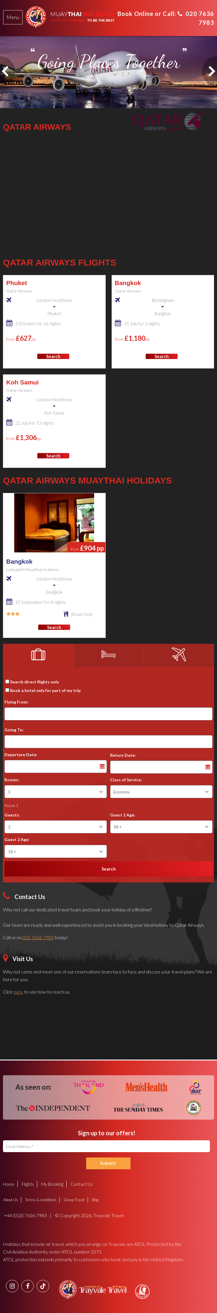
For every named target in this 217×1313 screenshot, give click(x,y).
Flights (28, 1183)
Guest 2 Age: (17, 839)
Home (9, 1183)
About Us (10, 1199)
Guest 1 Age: (122, 814)
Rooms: (11, 779)
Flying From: (16, 701)
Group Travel (74, 1199)
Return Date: (123, 755)
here (18, 992)
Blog (95, 1199)
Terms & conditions (41, 1199)
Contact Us (81, 1183)
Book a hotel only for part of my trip (45, 690)
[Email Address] (106, 1146)
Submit (108, 1163)
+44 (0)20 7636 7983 (25, 1215)
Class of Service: (126, 779)
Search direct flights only (34, 681)
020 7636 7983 (38, 937)
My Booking (52, 1183)
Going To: (14, 729)
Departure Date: (20, 754)
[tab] (13, 17)
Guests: (12, 814)
